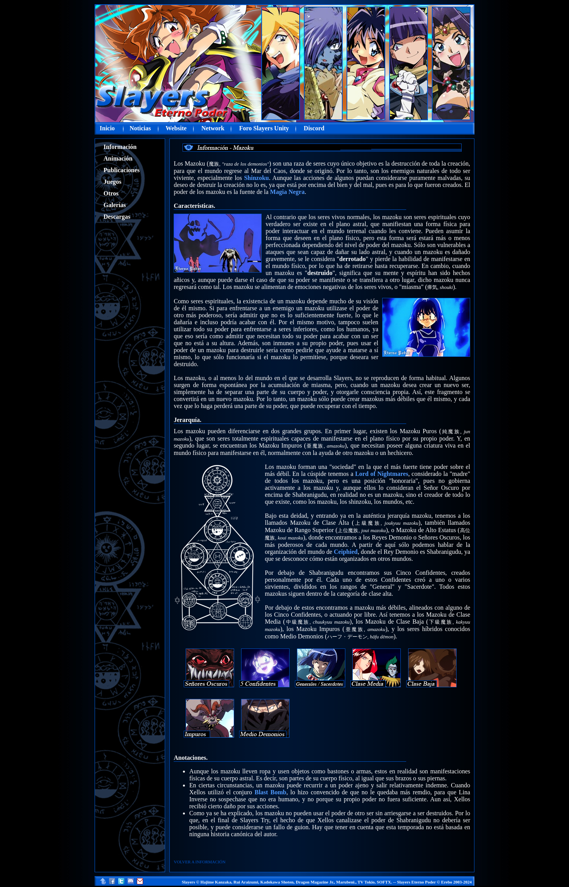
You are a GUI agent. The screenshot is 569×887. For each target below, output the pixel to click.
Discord (314, 128)
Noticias (140, 128)
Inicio (107, 128)
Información (119, 147)
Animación (118, 158)
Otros (111, 193)
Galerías (114, 205)
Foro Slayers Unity (264, 128)
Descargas (116, 216)
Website (176, 128)
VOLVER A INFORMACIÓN (199, 861)
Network (212, 128)
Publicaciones (121, 170)
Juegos (112, 181)
